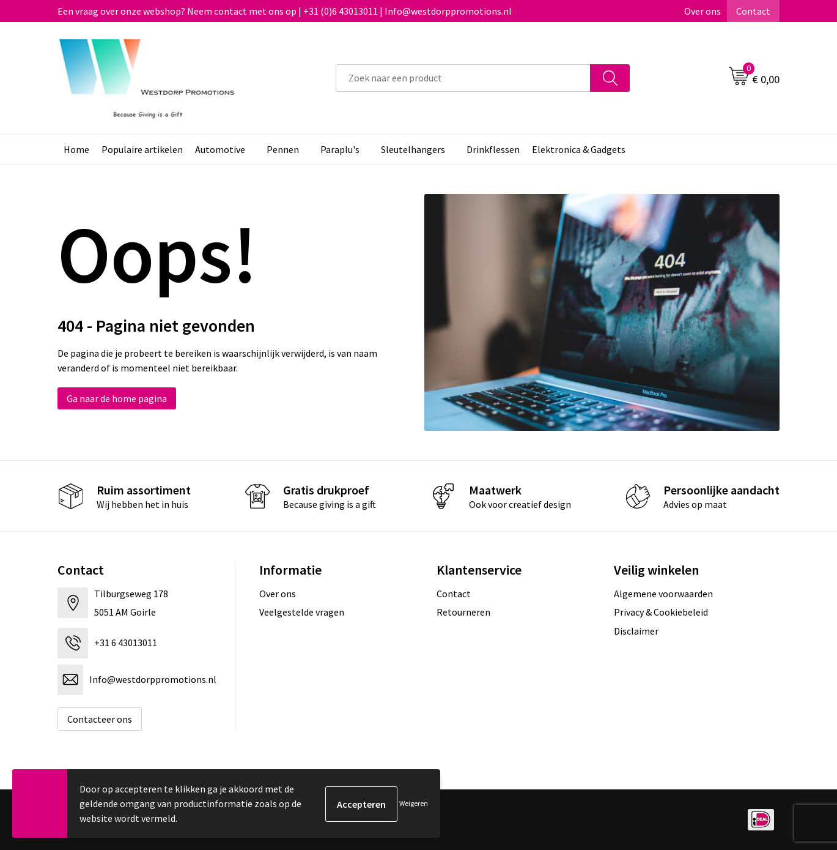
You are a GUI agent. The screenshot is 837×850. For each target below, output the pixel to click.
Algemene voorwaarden (663, 593)
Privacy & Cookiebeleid (661, 612)
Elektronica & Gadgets (578, 149)
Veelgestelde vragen (301, 612)
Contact (753, 11)
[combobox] (463, 78)
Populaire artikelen (142, 149)
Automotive (220, 149)
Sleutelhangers (413, 149)
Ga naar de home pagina (117, 398)
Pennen (283, 149)
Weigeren (413, 803)
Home (76, 149)
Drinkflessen (493, 149)
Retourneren (463, 612)
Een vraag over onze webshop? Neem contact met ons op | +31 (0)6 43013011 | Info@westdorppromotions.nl (284, 11)
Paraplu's (340, 149)
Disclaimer (636, 631)
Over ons (702, 11)
